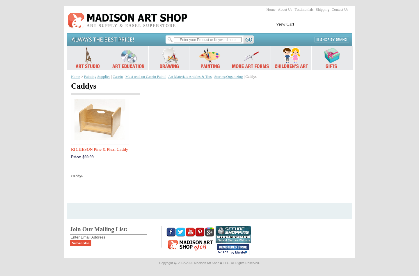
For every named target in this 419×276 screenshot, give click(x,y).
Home (271, 10)
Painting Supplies (97, 77)
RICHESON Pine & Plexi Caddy (99, 149)
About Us (285, 10)
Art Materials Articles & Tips (190, 77)
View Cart (285, 23)
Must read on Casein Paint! (145, 77)
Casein (118, 77)
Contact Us (340, 10)
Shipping (322, 10)
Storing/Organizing (228, 77)
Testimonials (303, 10)
